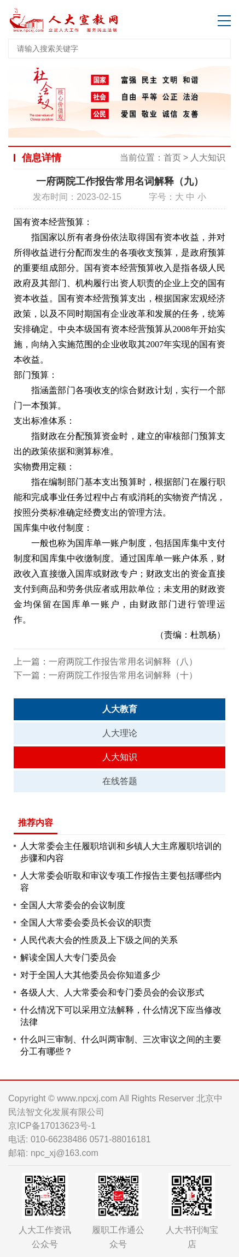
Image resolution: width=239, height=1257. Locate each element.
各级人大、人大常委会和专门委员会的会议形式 (112, 992)
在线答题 (119, 781)
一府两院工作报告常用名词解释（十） (123, 675)
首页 (172, 157)
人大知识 (207, 157)
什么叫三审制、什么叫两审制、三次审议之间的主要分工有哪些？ (120, 1045)
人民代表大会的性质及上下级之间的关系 (99, 940)
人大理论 (119, 733)
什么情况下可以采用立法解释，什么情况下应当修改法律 (120, 1016)
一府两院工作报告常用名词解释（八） (123, 661)
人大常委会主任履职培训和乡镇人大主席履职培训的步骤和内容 (120, 852)
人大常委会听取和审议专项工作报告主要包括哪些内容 (120, 881)
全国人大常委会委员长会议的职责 (85, 922)
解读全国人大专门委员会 (68, 957)
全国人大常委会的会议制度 (72, 905)
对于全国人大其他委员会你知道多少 (90, 975)
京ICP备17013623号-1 (52, 1125)
